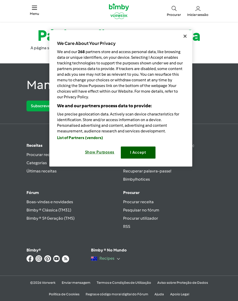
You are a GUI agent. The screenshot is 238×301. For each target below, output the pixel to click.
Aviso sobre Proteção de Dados (182, 282)
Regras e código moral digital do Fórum (117, 294)
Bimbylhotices (136, 179)
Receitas (34, 145)
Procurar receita (41, 154)
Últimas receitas (41, 171)
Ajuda (159, 294)
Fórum (32, 192)
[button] (34, 10)
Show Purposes (100, 152)
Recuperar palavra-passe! (147, 171)
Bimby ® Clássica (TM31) (48, 210)
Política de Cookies (64, 294)
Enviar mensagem (76, 282)
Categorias (36, 162)
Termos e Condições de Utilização (124, 282)
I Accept (138, 152)
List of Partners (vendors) (80, 137)
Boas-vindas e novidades (49, 201)
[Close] (185, 36)
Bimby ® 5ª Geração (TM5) (50, 218)
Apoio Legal (179, 294)
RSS (126, 226)
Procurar (131, 192)
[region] (120, 98)
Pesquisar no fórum (141, 210)
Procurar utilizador (140, 218)
